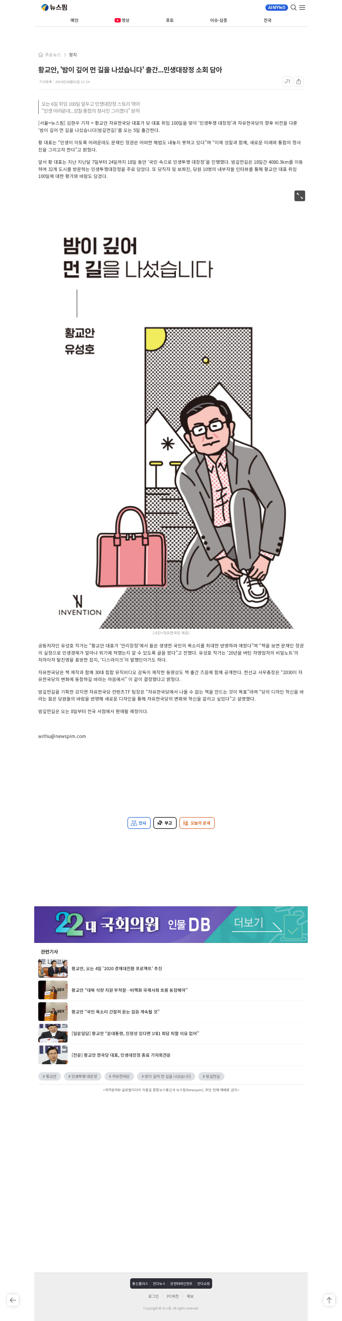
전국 (268, 20)
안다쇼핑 (203, 1283)
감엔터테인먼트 (181, 1283)
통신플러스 (140, 1283)
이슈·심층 (218, 20)
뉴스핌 (54, 7)
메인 (75, 20)
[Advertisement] (171, 1221)
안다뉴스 (159, 1283)
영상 (122, 20)
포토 (170, 20)
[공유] (299, 81)
